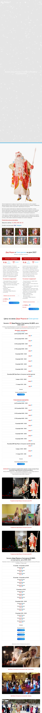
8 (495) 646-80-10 (17, 222)
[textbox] (10, 295)
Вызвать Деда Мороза (14, 302)
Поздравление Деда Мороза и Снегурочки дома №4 (21, 527)
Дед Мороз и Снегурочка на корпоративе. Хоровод (21, 695)
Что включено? (21, 394)
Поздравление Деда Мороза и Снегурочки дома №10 (21, 500)
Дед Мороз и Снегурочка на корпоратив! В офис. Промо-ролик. (21, 669)
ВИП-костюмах (25, 326)
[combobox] (11, 296)
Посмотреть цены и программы (10, 220)
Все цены (5, 300)
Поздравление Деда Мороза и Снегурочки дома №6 (21, 554)
